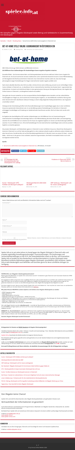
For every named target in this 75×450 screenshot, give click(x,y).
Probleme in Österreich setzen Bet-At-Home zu (61, 159)
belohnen (35, 287)
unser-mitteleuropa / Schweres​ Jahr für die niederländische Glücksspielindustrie (24, 378)
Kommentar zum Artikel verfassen (34, 49)
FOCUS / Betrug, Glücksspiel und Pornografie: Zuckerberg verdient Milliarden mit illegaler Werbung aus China (32, 381)
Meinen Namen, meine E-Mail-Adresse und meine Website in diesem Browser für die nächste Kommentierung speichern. (36, 238)
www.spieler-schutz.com (8, 416)
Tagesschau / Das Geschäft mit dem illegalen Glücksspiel (17, 384)
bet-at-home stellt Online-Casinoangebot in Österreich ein (20, 145)
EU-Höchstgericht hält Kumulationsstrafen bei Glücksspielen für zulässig (14, 160)
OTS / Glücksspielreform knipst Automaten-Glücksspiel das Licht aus (20, 369)
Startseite (3, 41)
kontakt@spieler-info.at (15, 332)
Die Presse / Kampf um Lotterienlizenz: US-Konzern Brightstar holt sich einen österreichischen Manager (30, 375)
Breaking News (17, 41)
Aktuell (9, 41)
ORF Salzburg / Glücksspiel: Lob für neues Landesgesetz (61, 183)
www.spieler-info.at (6, 415)
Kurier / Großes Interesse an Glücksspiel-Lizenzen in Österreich (19, 372)
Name (4, 220)
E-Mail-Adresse (7, 226)
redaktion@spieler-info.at (14, 429)
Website (4, 232)
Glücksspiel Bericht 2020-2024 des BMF (12, 360)
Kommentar (6, 202)
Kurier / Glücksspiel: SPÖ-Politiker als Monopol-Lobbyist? (12, 183)
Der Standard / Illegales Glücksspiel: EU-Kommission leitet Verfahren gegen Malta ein (25, 366)
